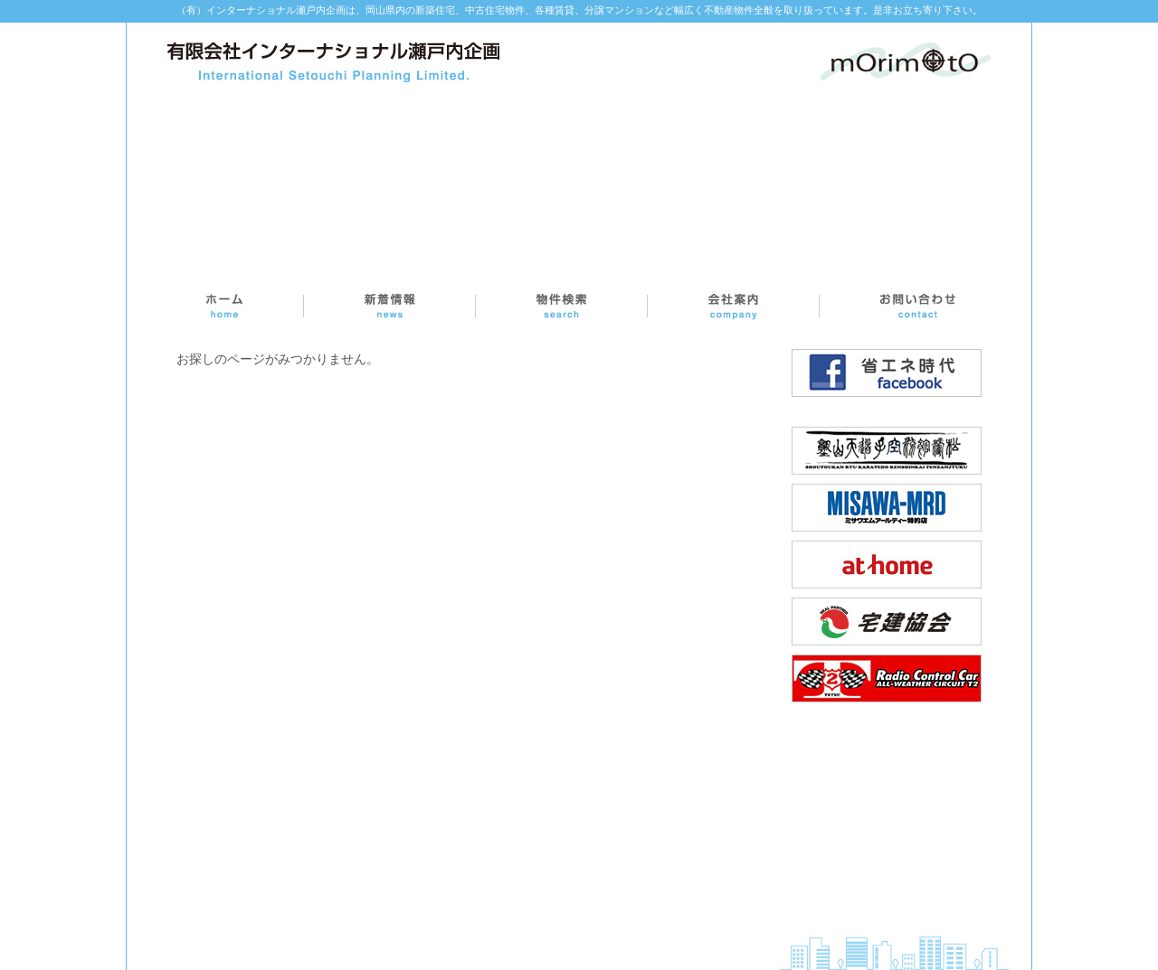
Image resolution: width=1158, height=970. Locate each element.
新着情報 (390, 306)
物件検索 (562, 306)
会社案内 (734, 306)
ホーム (224, 306)
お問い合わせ (916, 306)
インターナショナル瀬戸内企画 (333, 62)
